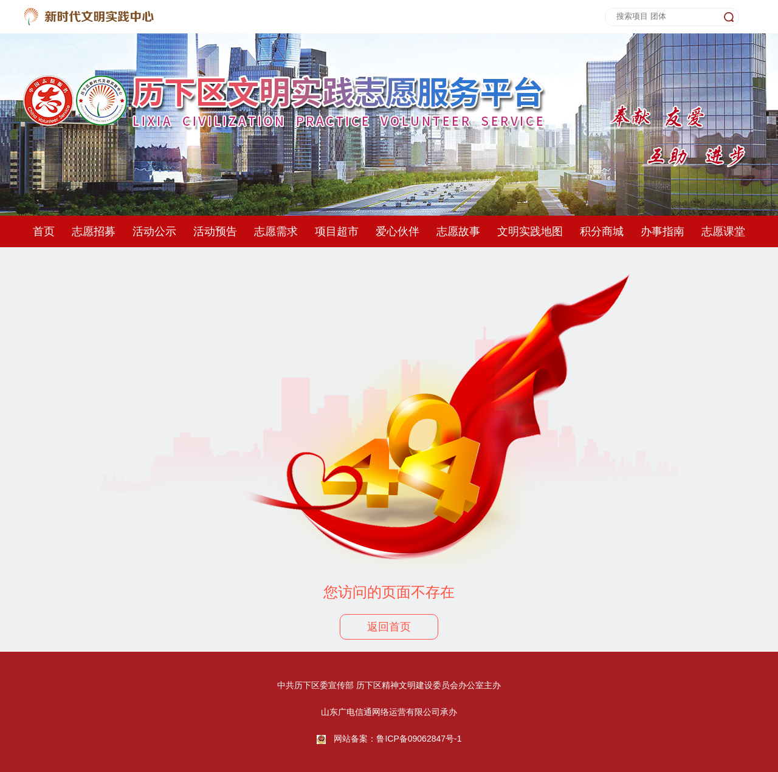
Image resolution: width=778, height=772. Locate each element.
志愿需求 (276, 231)
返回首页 (389, 627)
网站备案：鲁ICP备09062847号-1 (397, 738)
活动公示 (154, 231)
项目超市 (337, 231)
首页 (44, 231)
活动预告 (215, 231)
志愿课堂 (723, 231)
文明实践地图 (530, 231)
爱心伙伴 (397, 231)
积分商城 (602, 231)
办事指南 (662, 231)
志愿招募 (93, 231)
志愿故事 (458, 231)
